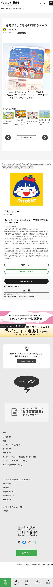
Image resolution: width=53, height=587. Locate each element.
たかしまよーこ (12, 29)
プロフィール (26, 265)
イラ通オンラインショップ (12, 507)
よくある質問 (7, 449)
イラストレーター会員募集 (11, 445)
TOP (4, 433)
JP (41, 3)
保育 (48, 164)
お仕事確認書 (7, 484)
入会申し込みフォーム (10, 492)
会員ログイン (26, 553)
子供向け (25, 164)
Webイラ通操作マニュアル (12, 465)
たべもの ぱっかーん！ (32, 118)
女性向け (17, 164)
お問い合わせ (7, 453)
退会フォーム (7, 500)
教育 (10, 167)
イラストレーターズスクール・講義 (15, 461)
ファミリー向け (7, 164)
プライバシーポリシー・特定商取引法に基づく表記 (19, 457)
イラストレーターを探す (15, 582)
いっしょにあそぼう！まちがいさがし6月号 (20, 118)
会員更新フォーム (8, 496)
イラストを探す (26, 582)
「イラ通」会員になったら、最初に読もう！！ (18, 480)
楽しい (30, 167)
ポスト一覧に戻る (26, 137)
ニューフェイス (37, 581)
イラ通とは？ (7, 437)
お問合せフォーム (26, 281)
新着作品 (48, 581)
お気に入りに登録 (26, 272)
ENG (44, 3)
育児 (16, 167)
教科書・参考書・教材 (37, 164)
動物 (4, 167)
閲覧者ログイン (5, 582)
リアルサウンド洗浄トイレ (8, 118)
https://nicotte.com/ (12, 286)
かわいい (22, 167)
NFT (5, 511)
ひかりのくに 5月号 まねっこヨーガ (44, 118)
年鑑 (4, 441)
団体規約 (6, 488)
